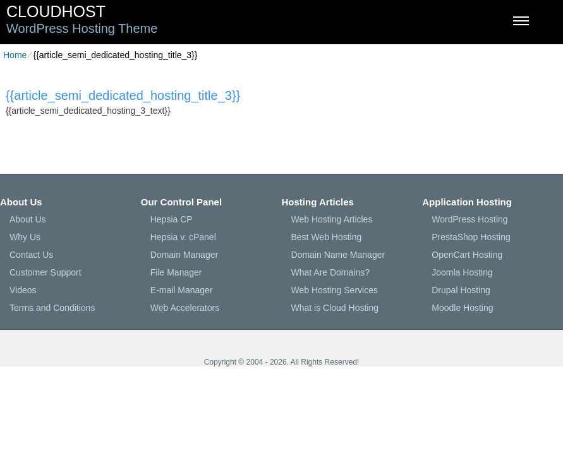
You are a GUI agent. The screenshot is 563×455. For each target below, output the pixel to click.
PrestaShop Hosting (471, 237)
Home (15, 55)
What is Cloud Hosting (335, 308)
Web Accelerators (184, 308)
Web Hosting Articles (332, 219)
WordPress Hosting (469, 219)
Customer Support (45, 272)
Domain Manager (184, 255)
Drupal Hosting (461, 290)
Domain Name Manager (338, 255)
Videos (23, 290)
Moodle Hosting (462, 308)
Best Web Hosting (326, 237)
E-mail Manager (181, 290)
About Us (27, 219)
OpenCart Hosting (467, 255)
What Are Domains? (330, 272)
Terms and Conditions (52, 308)
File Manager (176, 272)
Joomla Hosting (462, 272)
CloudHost (56, 11)
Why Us (24, 237)
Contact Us (31, 255)
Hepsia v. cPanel (183, 237)
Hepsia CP (171, 219)
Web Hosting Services (334, 290)
